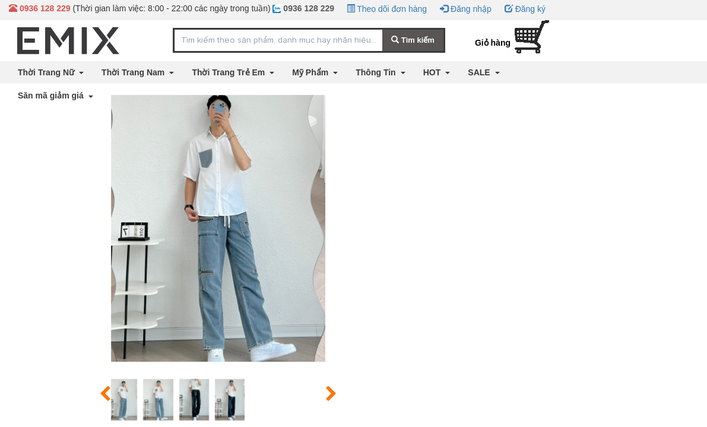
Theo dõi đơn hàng (387, 9)
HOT (433, 72)
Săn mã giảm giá (52, 95)
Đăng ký (525, 9)
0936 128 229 (303, 8)
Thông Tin (377, 72)
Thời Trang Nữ (47, 72)
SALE (480, 72)
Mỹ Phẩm (311, 72)
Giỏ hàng (493, 42)
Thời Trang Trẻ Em (229, 72)
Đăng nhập (466, 9)
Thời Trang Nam (134, 72)
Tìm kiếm (413, 40)
